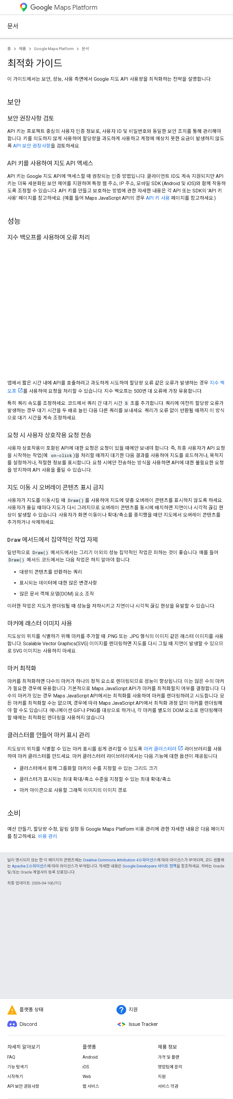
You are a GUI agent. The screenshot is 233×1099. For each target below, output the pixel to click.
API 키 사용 (158, 198)
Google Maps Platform (54, 48)
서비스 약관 (168, 1086)
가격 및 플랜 (168, 1057)
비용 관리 (47, 836)
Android (90, 1057)
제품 (22, 48)
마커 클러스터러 (160, 749)
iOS (86, 1066)
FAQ (11, 1057)
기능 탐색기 (17, 1066)
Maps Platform (63, 7)
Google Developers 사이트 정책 (150, 866)
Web (87, 1076)
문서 (12, 26)
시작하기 (15, 1076)
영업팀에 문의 (170, 1066)
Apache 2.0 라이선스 (29, 866)
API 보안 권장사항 (32, 146)
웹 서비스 (91, 1086)
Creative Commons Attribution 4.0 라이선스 (120, 860)
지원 (162, 1076)
